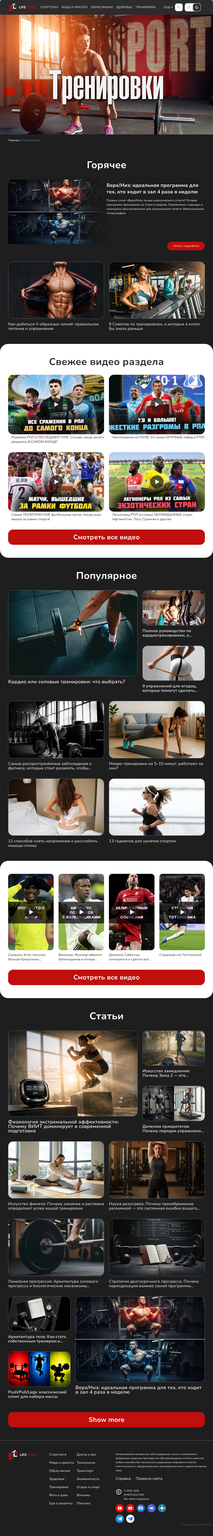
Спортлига (49, 7)
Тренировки (146, 7)
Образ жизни (102, 7)
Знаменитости (88, 1479)
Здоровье (124, 7)
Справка (123, 1478)
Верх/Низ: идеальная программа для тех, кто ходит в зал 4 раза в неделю (152, 188)
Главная (13, 140)
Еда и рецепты (61, 1503)
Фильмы (83, 1495)
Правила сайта (149, 1478)
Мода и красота (75, 7)
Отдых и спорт (88, 1487)
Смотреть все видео (106, 537)
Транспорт (85, 1471)
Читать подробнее (186, 246)
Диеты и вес (86, 1454)
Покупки (83, 1503)
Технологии (86, 1462)
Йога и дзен (58, 1495)
